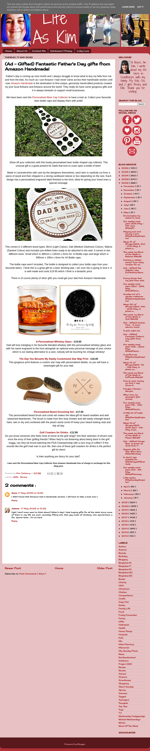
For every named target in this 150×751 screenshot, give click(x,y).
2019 (125, 510)
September (130, 197)
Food (121, 612)
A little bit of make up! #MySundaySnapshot (134, 416)
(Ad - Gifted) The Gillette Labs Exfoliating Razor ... (133, 271)
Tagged (122, 697)
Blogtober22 (125, 576)
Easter (122, 605)
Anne (14, 493)
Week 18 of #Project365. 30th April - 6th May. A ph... (133, 426)
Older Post (104, 568)
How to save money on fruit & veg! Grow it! (133, 383)
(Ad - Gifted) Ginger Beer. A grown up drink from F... (134, 443)
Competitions (126, 595)
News (121, 654)
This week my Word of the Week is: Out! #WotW (133, 317)
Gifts (16, 477)
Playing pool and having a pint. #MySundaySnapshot (134, 235)
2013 (124, 532)
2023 (125, 179)
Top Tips (123, 706)
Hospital (123, 634)
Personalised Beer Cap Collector (50, 97)
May (126, 212)
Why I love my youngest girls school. (131, 397)
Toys (121, 710)
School (122, 674)
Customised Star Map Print (72, 359)
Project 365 (125, 664)
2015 (125, 525)
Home (8, 51)
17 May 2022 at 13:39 (30, 493)
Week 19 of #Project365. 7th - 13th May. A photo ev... (133, 366)
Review (23, 477)
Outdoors (124, 661)
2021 (124, 502)
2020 (125, 506)
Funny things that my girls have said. (133, 279)
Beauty (122, 553)
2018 (124, 514)
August (128, 201)
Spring (122, 690)
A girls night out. (131, 331)
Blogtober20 (126, 572)
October (128, 194)
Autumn (123, 550)
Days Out (124, 602)
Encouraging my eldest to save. (131, 217)
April (126, 487)
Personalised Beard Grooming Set (54, 412)
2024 (125, 176)
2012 (124, 536)
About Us (22, 51)
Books (122, 579)
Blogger (81, 744)
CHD (121, 586)
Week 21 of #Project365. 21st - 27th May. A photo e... (134, 245)
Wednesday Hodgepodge (132, 716)
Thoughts (123, 703)
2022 (125, 183)
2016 (125, 521)
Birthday (123, 556)
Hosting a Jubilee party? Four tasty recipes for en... (133, 262)
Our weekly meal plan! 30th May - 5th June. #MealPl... (133, 224)
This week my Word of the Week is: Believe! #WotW (133, 254)
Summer (123, 693)
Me (120, 641)
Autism (122, 546)
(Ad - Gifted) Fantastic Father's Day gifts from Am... (133, 337)
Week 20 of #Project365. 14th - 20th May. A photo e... (134, 307)
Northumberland (127, 657)
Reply (14, 500)
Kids (121, 638)
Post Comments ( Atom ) (32, 574)
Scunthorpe (125, 680)
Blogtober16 (125, 563)
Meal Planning (126, 644)
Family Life (124, 608)
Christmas (124, 589)
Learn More (128, 7)
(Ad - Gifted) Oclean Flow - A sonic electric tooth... (134, 325)
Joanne (15, 508)
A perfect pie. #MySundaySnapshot (134, 357)
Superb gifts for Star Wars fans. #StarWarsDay (132, 451)
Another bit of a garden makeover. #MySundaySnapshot (134, 297)
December (129, 186)
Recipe (122, 667)
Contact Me (39, 51)
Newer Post (13, 568)
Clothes (123, 592)
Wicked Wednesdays (129, 719)
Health (122, 628)
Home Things (125, 631)
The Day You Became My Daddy (37, 359)
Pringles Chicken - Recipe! (132, 390)
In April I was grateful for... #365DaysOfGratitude (134, 460)
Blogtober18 (125, 569)
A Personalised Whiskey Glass (54, 341)
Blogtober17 (125, 566)
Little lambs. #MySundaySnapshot (134, 480)
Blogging (123, 559)
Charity (122, 582)
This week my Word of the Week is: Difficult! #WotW (133, 375)
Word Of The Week (128, 726)
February (129, 494)
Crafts (122, 599)
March (127, 490)
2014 (124, 529)
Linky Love (83, 51)
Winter (122, 723)
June (126, 209)
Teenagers (124, 700)
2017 (124, 517)
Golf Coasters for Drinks (54, 432)
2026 (125, 168)
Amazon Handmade (22, 83)
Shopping (124, 683)
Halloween (124, 625)
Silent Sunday (126, 687)
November (129, 190)
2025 (125, 172)
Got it (140, 7)
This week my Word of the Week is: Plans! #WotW (133, 435)
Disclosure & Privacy (61, 51)
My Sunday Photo (128, 651)
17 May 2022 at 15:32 (33, 508)
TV (120, 713)
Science (123, 677)
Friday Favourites (128, 615)
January (128, 498)
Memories (124, 648)
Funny (122, 618)
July (126, 205)
